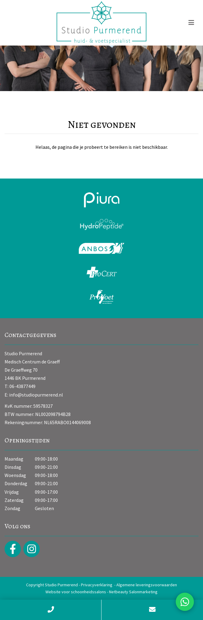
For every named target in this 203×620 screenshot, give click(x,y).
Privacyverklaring (96, 585)
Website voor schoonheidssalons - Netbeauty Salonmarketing (101, 591)
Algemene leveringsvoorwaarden (146, 585)
